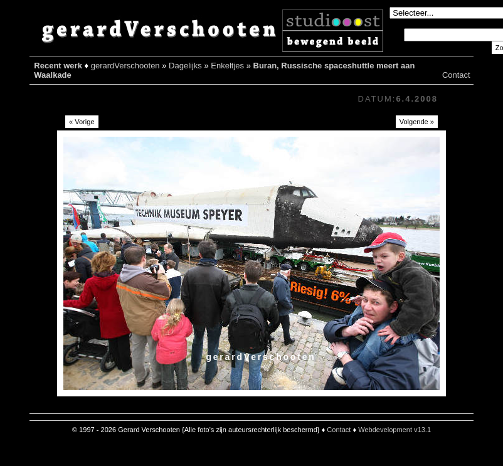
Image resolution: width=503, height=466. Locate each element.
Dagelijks (185, 65)
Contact (456, 75)
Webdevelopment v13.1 (394, 429)
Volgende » (417, 121)
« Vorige (82, 121)
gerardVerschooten (125, 65)
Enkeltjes (227, 65)
